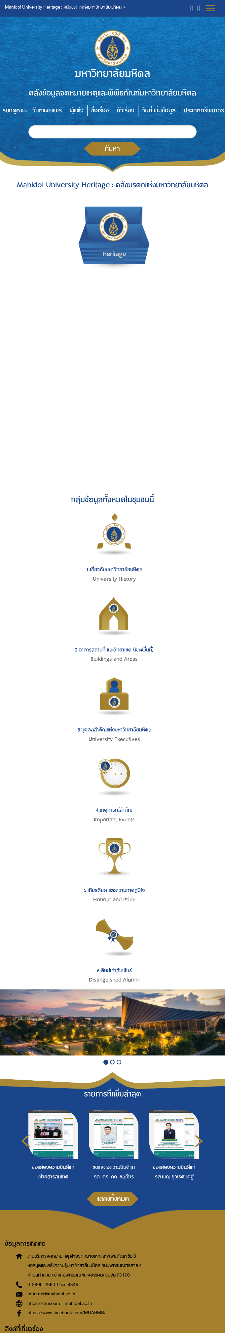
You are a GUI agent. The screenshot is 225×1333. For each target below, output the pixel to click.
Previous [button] (25, 1141)
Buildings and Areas (114, 659)
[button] (192, 8)
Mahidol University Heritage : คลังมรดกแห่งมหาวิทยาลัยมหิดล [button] (65, 7)
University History (114, 579)
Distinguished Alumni (114, 980)
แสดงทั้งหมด (112, 1198)
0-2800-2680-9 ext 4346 (52, 1284)
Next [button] (199, 1141)
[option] (51, 1144)
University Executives (114, 739)
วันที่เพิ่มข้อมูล (159, 110)
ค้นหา (112, 149)
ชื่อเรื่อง (100, 110)
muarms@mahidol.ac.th (51, 1294)
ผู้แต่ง (76, 110)
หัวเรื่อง (125, 110)
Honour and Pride (114, 899)
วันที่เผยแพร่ (47, 110)
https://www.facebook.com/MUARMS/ (66, 1313)
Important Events (114, 819)
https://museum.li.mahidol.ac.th (59, 1303)
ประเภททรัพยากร (204, 110)
